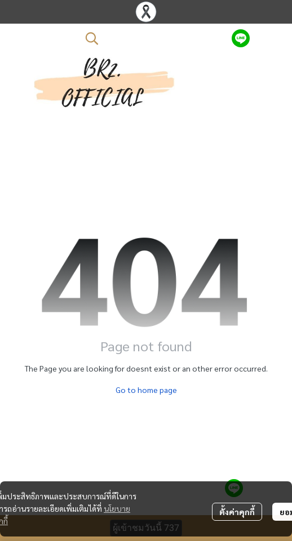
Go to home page (146, 389)
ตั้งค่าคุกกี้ (237, 512)
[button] (152, 38)
